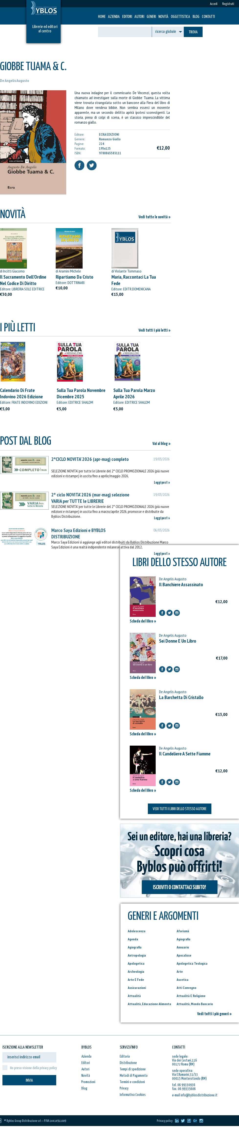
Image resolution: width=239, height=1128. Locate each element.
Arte (180, 971)
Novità (163, 17)
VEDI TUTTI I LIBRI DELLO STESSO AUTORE (179, 809)
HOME (102, 17)
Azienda (114, 17)
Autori (139, 17)
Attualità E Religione (191, 996)
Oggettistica (180, 17)
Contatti (208, 17)
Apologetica (136, 963)
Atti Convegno (186, 987)
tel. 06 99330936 (183, 1085)
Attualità (134, 996)
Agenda (133, 939)
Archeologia (136, 971)
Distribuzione (128, 1063)
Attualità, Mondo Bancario (195, 1004)
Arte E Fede (136, 979)
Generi (151, 17)
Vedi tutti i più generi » (214, 1014)
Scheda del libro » (143, 621)
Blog (196, 17)
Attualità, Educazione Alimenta (149, 1004)
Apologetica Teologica (192, 963)
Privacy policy (165, 1121)
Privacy (124, 1088)
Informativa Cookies (133, 1095)
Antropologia (137, 955)
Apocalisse (184, 955)
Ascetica (182, 979)
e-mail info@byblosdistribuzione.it (194, 1095)
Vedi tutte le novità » (155, 217)
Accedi (213, 4)
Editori (127, 17)
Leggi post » (162, 482)
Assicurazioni (137, 987)
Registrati (228, 4)
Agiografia (183, 939)
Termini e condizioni (132, 1082)
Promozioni (88, 1082)
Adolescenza (136, 931)
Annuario (183, 947)
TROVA (193, 32)
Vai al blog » (161, 444)
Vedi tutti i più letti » (155, 330)
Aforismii (183, 931)
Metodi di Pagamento (134, 1075)
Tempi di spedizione (133, 1069)
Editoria (125, 1056)
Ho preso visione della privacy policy (33, 1068)
